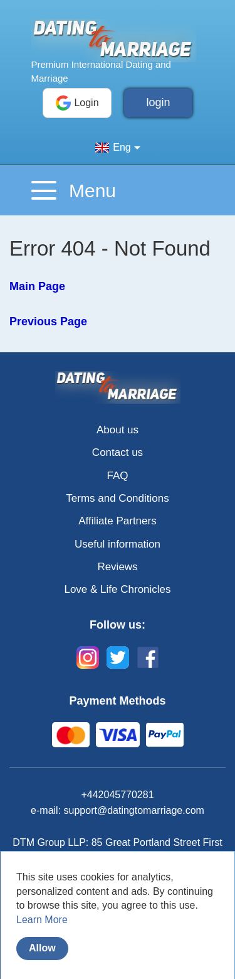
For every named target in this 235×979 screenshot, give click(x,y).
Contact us (117, 452)
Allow (42, 948)
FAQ (117, 476)
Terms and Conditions (117, 498)
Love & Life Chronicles (117, 589)
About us (117, 430)
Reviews (117, 567)
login (158, 102)
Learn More (42, 919)
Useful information (117, 544)
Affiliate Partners (117, 521)
